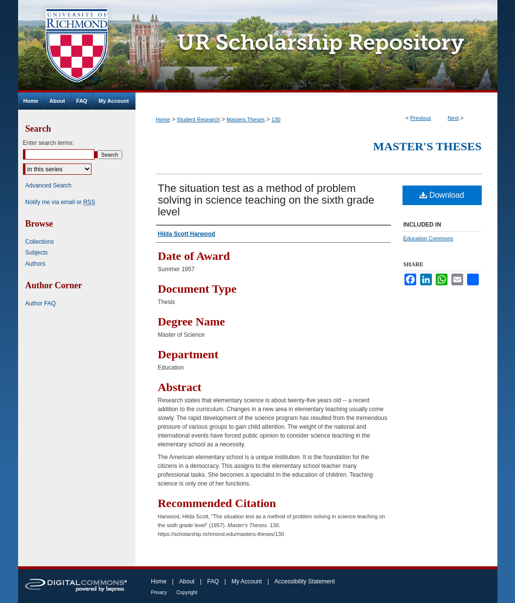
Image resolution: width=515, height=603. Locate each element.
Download (442, 195)
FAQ (213, 581)
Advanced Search (48, 185)
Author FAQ (40, 303)
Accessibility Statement (304, 581)
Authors (35, 263)
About (186, 581)
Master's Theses (427, 146)
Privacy (159, 592)
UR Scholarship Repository (316, 46)
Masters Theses (245, 119)
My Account (246, 581)
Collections (39, 241)
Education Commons (428, 238)
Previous (420, 118)
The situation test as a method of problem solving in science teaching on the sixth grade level (266, 200)
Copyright (187, 592)
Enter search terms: (48, 142)
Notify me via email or (60, 202)
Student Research (198, 119)
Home (163, 119)
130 (275, 119)
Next (453, 118)
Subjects (36, 252)
